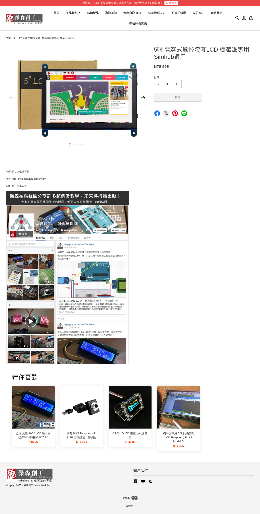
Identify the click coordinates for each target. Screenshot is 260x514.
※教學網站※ (156, 13)
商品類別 (73, 13)
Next (143, 98)
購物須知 (111, 13)
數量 (156, 77)
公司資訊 (198, 13)
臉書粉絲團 (178, 13)
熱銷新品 (93, 13)
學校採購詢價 (138, 23)
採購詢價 (171, 2)
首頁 (57, 13)
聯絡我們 (216, 13)
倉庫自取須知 (132, 13)
